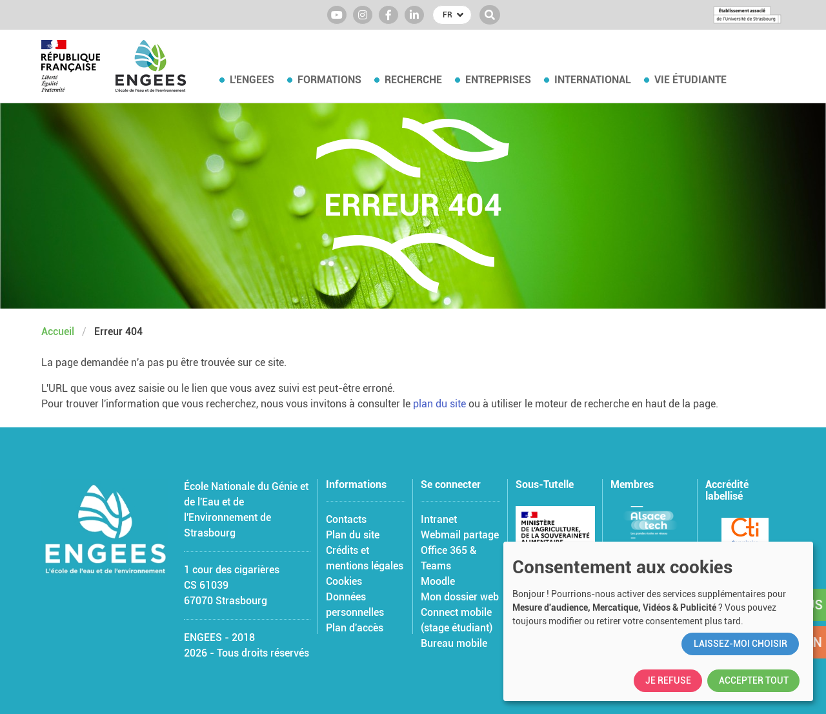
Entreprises (498, 80)
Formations (329, 80)
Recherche (413, 80)
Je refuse (668, 680)
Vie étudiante (690, 80)
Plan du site (352, 535)
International (592, 80)
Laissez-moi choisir (740, 643)
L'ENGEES (252, 80)
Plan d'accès (354, 628)
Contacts (346, 519)
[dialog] (658, 621)
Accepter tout (754, 680)
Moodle (438, 581)
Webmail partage (460, 535)
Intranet (439, 519)
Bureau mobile (454, 643)
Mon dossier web (460, 597)
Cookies (344, 581)
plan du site (439, 404)
